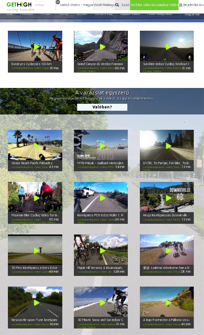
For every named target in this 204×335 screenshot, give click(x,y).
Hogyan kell (193, 14)
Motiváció (26, 14)
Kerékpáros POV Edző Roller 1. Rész (103, 215)
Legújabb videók (130, 14)
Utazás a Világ (103, 14)
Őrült (10, 14)
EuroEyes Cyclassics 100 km (32, 64)
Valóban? (102, 107)
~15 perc (45, 14)
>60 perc (81, 14)
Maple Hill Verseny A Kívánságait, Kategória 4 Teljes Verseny (120, 268)
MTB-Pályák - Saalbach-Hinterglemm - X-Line (108, 163)
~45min (63, 14)
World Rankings (104, 5)
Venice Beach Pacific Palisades (32, 163)
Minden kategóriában (159, 14)
